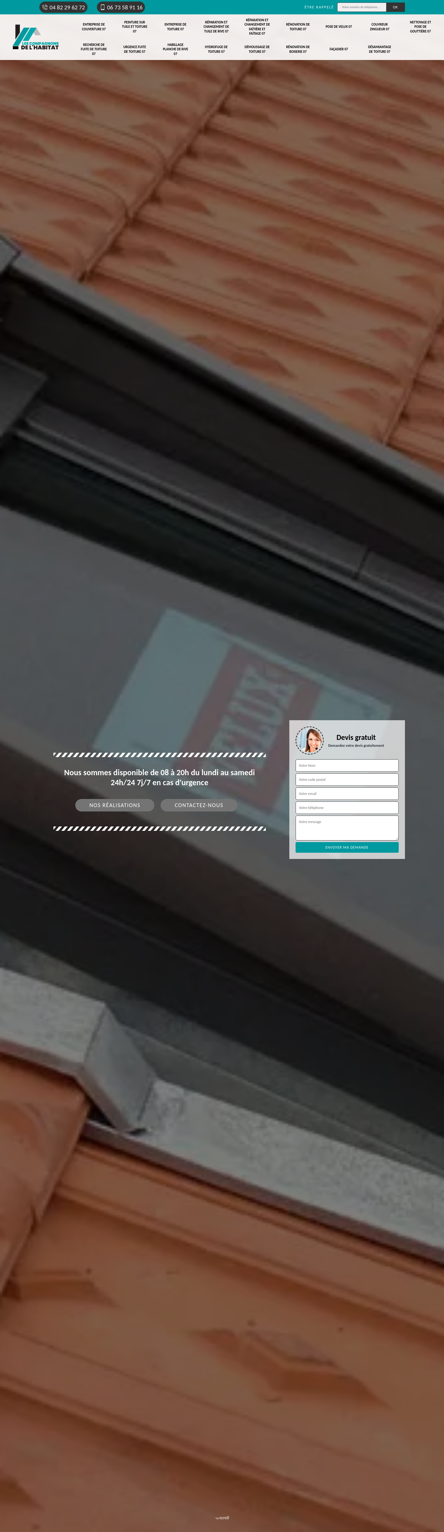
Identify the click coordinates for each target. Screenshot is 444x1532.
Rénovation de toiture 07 (298, 26)
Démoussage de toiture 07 (257, 49)
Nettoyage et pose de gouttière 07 (420, 26)
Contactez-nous (199, 805)
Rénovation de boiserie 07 (298, 49)
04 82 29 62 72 (63, 7)
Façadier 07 (339, 49)
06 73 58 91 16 (120, 7)
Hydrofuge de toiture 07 (216, 49)
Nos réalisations (114, 805)
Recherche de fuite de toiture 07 (94, 49)
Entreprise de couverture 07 (94, 26)
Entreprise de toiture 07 (176, 26)
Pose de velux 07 (339, 27)
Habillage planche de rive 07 (175, 49)
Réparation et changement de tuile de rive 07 (216, 26)
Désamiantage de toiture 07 (379, 49)
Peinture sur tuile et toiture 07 (134, 26)
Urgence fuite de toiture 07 (134, 49)
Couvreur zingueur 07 (379, 26)
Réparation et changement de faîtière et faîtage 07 (257, 27)
